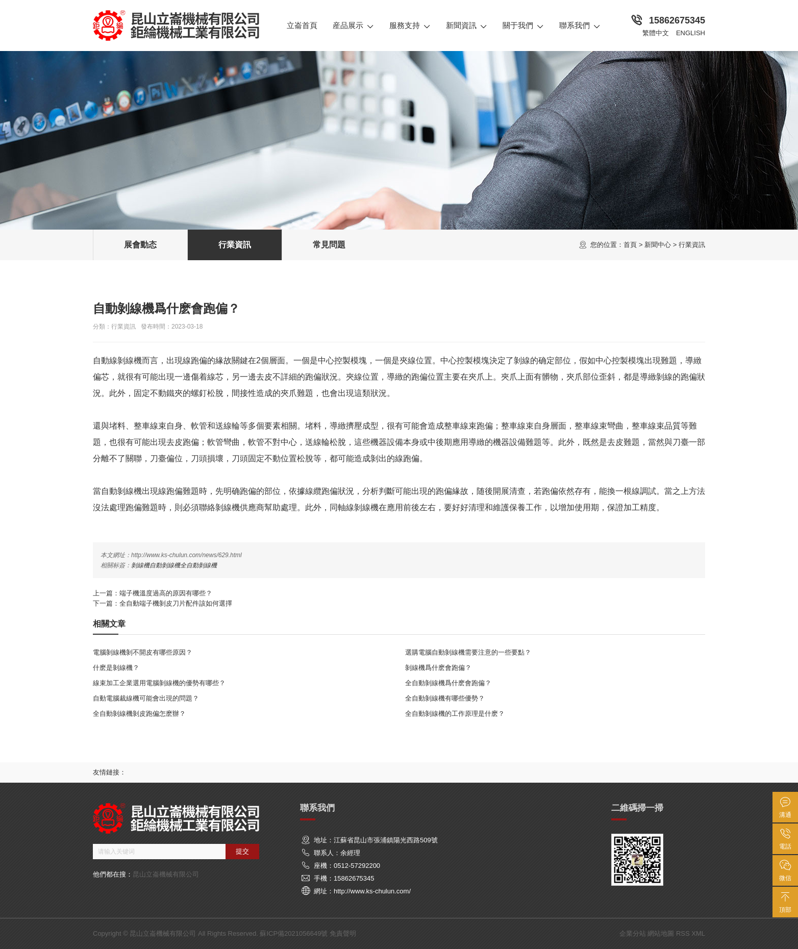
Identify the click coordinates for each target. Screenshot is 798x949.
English (690, 33)
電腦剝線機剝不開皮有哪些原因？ (142, 652)
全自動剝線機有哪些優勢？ (445, 698)
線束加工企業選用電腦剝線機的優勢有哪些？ (159, 683)
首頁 (630, 244)
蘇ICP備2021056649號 (294, 933)
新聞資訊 (466, 25)
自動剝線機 (164, 565)
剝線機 (140, 565)
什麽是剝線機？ (116, 667)
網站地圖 (660, 933)
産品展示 (353, 25)
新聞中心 (657, 244)
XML (698, 933)
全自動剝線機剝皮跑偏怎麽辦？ (139, 713)
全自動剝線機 (198, 565)
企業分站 (632, 933)
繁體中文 (655, 33)
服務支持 (410, 25)
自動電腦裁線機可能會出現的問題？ (146, 698)
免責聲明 (343, 933)
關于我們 (523, 25)
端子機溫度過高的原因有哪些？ (165, 593)
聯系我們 (580, 25)
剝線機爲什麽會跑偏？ (438, 667)
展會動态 (140, 244)
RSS (683, 933)
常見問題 (329, 244)
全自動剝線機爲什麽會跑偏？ (448, 683)
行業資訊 (692, 244)
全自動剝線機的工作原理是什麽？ (455, 713)
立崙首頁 (302, 25)
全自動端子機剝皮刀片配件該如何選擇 (175, 603)
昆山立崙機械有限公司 (166, 874)
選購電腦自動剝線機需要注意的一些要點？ (468, 652)
